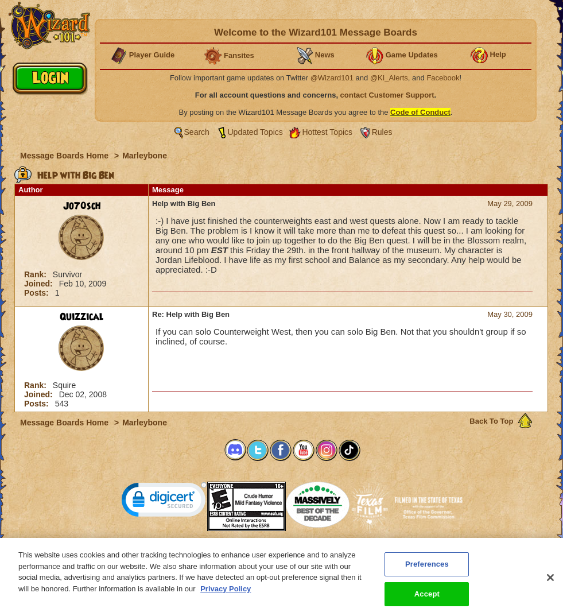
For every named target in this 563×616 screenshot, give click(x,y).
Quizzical (82, 317)
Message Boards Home (65, 155)
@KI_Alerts (389, 77)
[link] (164, 502)
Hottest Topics (327, 132)
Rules (382, 132)
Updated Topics (255, 132)
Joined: (39, 283)
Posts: (37, 292)
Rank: (36, 274)
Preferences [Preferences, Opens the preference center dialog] (427, 572)
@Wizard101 (332, 77)
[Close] (550, 586)
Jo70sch (81, 206)
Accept (427, 602)
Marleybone (144, 155)
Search (196, 132)
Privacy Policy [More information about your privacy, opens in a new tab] (225, 596)
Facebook (442, 77)
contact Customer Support (387, 95)
